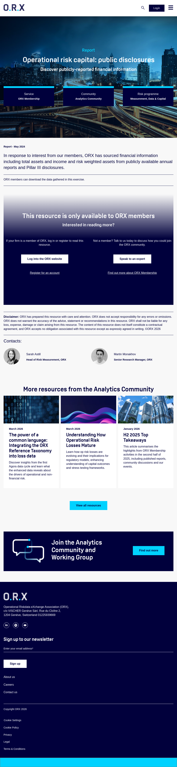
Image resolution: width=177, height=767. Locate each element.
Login (156, 8)
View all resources (88, 505)
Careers (9, 684)
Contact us (10, 692)
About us (9, 677)
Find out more (148, 550)
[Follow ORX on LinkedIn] (6, 627)
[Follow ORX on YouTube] (25, 627)
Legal (7, 741)
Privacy (8, 734)
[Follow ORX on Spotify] (16, 627)
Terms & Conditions (14, 749)
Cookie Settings (12, 720)
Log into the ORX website (44, 258)
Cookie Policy (11, 727)
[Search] (143, 8)
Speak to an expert (132, 258)
